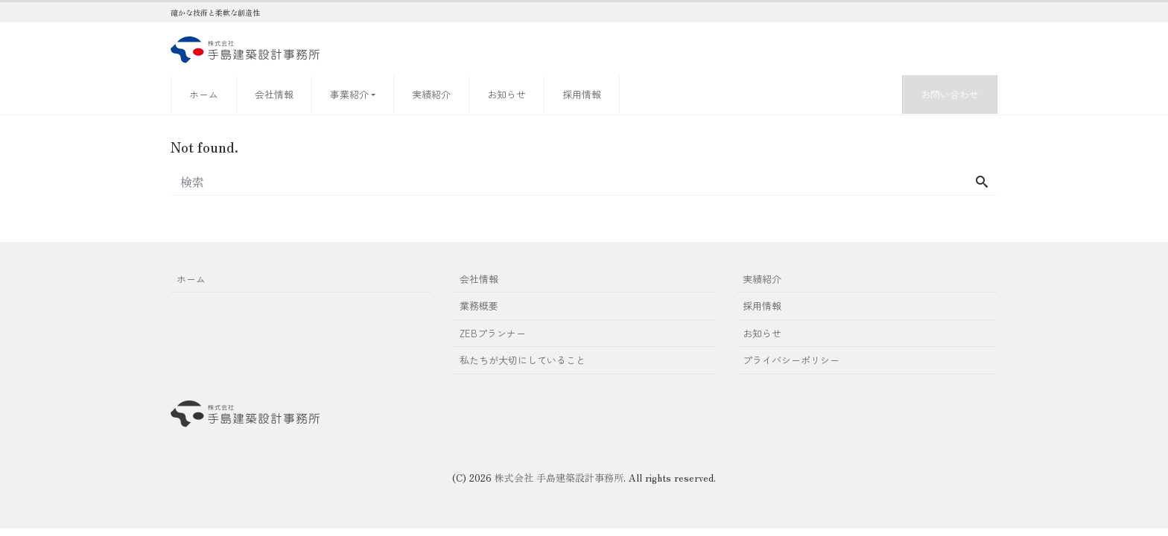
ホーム (203, 94)
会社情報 (274, 94)
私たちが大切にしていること (522, 360)
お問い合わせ (950, 94)
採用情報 (581, 94)
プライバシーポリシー (791, 360)
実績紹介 (431, 94)
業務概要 (479, 306)
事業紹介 (349, 94)
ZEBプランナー (493, 333)
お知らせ (506, 94)
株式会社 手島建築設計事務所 (559, 477)
